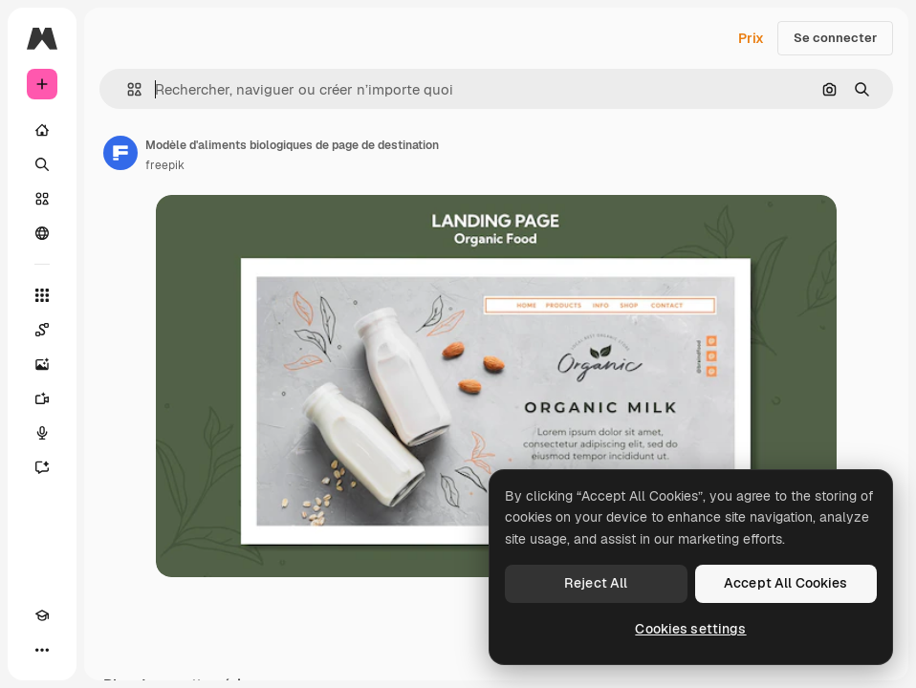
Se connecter (835, 38)
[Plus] (42, 649)
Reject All (595, 582)
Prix (751, 38)
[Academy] (42, 615)
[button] (126, 89)
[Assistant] (42, 467)
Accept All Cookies (786, 582)
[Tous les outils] (42, 295)
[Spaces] (42, 329)
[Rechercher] (42, 164)
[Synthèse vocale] (42, 433)
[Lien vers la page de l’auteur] (120, 153)
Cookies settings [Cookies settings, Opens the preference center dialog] (690, 628)
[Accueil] (42, 130)
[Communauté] (42, 233)
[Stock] (42, 198)
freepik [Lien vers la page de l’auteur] (165, 165)
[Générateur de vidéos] (42, 398)
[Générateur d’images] (42, 364)
